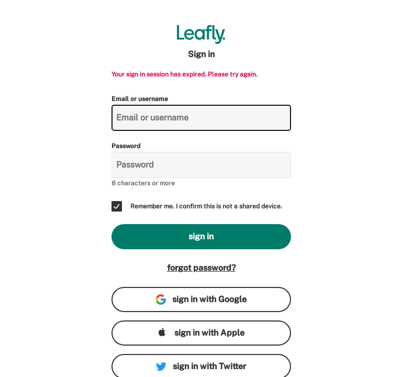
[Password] (201, 165)
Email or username (139, 99)
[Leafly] (201, 34)
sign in (201, 236)
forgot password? (201, 268)
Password (125, 146)
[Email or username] (201, 118)
